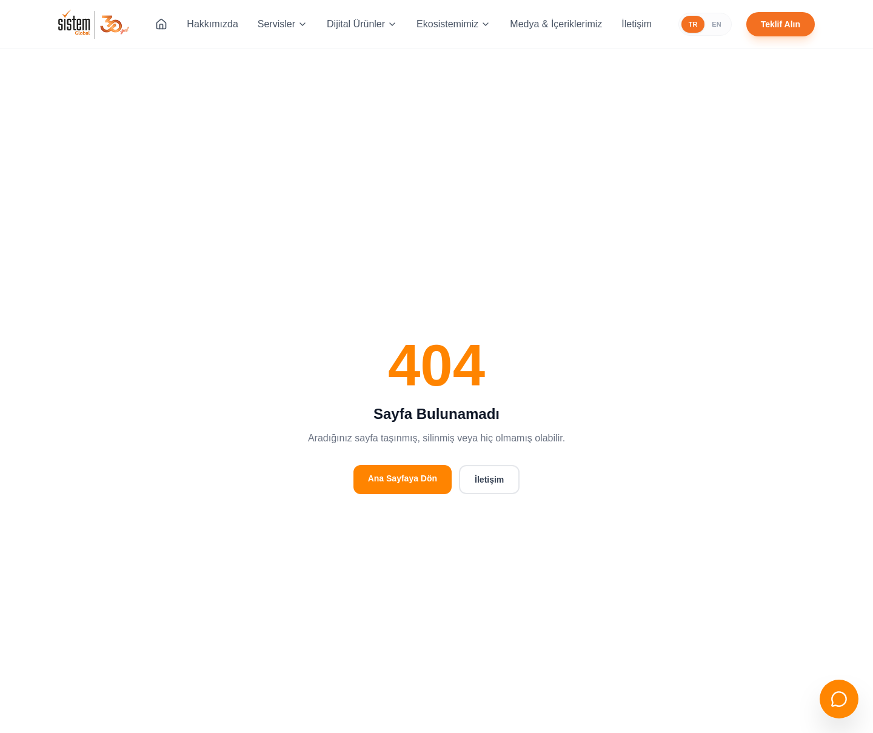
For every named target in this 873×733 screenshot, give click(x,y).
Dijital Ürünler (362, 24)
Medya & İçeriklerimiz (556, 24)
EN (716, 24)
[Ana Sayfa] (161, 24)
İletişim (636, 24)
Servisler (282, 24)
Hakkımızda (212, 24)
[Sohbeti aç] (839, 699)
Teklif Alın (780, 24)
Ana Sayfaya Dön (402, 478)
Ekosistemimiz (453, 24)
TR (693, 24)
